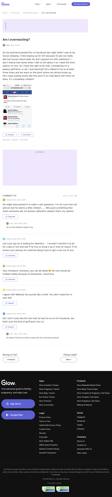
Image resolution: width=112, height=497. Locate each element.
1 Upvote (9, 135)
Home (5, 13)
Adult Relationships (30, 13)
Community (15, 13)
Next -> (68, 359)
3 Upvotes (10, 216)
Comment (26, 135)
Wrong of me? (10, 354)
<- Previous (11, 359)
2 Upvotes (10, 255)
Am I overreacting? (49, 13)
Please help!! (70, 354)
